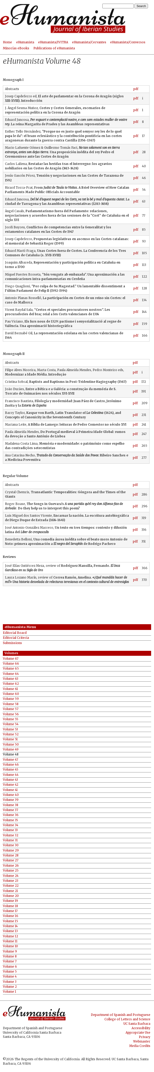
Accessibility (141, 1028)
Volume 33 (10, 830)
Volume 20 (11, 896)
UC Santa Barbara (136, 1024)
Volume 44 (11, 775)
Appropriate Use (138, 1032)
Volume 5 (10, 971)
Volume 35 (10, 820)
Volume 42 (10, 785)
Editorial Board (15, 633)
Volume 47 (10, 759)
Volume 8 (10, 956)
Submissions (12, 643)
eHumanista (25, 42)
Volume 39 (11, 800)
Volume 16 (10, 916)
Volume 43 (10, 780)
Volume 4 (10, 976)
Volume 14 (10, 926)
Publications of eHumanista (54, 48)
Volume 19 (10, 901)
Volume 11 (10, 941)
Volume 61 (10, 689)
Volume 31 (10, 840)
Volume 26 (11, 865)
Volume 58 (11, 704)
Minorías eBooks (16, 48)
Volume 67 (10, 658)
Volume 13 (10, 931)
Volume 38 (10, 805)
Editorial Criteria (16, 638)
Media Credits (139, 1046)
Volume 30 (11, 845)
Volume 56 (11, 714)
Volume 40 (11, 795)
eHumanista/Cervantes (89, 42)
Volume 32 (10, 835)
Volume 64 (11, 674)
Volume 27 (10, 860)
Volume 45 (10, 769)
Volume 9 (10, 951)
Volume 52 (11, 734)
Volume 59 (11, 699)
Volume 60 (11, 694)
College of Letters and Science (127, 1019)
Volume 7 (9, 961)
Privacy (144, 1037)
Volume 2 (10, 986)
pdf (135, 89)
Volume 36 (11, 815)
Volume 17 (10, 911)
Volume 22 (11, 886)
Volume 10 (10, 946)
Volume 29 (11, 850)
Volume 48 (11, 754)
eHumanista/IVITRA (53, 42)
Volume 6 (10, 966)
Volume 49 (11, 749)
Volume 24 (11, 876)
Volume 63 (10, 679)
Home (7, 42)
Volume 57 (10, 709)
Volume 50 (11, 744)
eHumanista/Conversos (127, 42)
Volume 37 (10, 810)
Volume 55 (10, 719)
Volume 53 (10, 729)
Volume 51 (10, 739)
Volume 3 (9, 982)
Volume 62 (11, 684)
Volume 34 (10, 825)
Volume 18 (10, 906)
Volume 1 (9, 991)
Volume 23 (10, 881)
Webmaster (141, 1041)
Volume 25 (11, 870)
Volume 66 (11, 663)
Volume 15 (10, 921)
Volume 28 (11, 855)
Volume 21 (10, 891)
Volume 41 (10, 790)
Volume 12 (10, 936)
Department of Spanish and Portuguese (120, 1015)
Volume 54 (11, 724)
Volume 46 (11, 764)
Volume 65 (11, 668)
